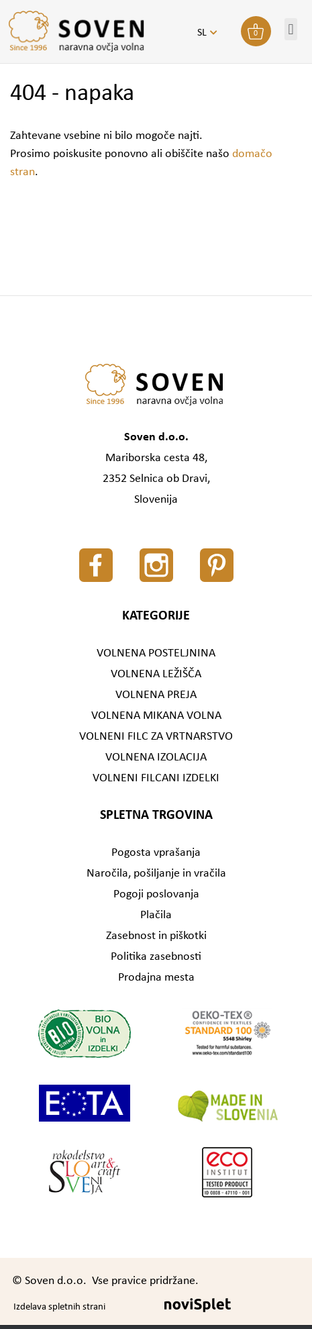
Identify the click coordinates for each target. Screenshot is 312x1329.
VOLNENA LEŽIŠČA (156, 674)
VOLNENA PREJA (156, 695)
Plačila (156, 915)
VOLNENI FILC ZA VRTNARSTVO (156, 736)
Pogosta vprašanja (156, 852)
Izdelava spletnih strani (59, 1307)
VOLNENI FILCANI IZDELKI (156, 778)
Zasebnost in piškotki (156, 936)
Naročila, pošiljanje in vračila (156, 873)
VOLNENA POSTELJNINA (156, 653)
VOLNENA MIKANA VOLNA (156, 715)
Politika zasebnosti (156, 956)
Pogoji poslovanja (156, 894)
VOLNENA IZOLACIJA (156, 757)
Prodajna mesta (156, 977)
